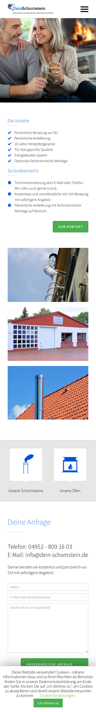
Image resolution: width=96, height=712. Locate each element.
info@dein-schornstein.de (56, 555)
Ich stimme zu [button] (48, 703)
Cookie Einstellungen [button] (57, 695)
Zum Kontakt (70, 227)
